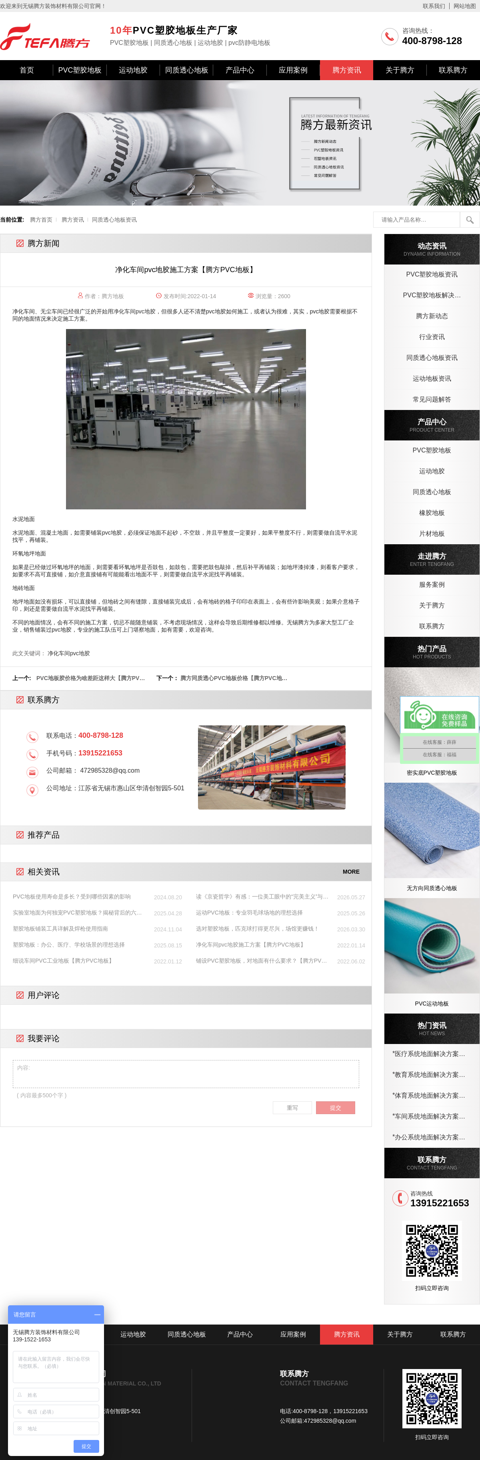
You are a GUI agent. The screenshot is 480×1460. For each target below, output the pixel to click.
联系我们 (434, 6)
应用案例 (293, 70)
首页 (27, 70)
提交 (335, 1108)
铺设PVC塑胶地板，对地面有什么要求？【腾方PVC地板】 (261, 961)
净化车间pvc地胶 (134, 311)
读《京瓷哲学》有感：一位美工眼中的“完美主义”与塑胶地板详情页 (262, 897)
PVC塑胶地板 (80, 70)
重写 (292, 1108)
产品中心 (240, 70)
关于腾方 (400, 70)
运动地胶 (133, 70)
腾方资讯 (346, 70)
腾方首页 (41, 219)
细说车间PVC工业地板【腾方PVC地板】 (63, 960)
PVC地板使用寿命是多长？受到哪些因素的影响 (72, 896)
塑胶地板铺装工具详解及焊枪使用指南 (60, 928)
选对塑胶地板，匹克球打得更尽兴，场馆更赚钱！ (257, 928)
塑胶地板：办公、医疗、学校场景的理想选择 (69, 944)
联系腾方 (453, 70)
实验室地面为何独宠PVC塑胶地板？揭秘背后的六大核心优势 (77, 913)
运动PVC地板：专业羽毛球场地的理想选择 (249, 912)
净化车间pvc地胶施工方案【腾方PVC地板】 (251, 944)
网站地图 (465, 6)
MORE (351, 871)
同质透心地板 (186, 70)
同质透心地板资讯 (114, 219)
